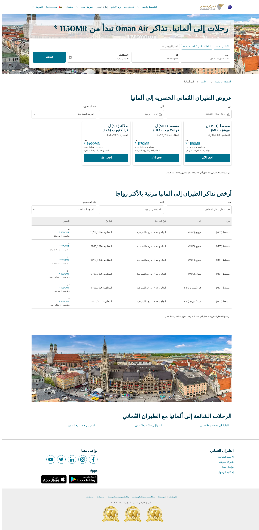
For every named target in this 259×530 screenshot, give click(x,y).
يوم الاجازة (113, 7)
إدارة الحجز (100, 7)
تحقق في (127, 7)
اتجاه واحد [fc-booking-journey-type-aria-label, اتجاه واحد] (222, 46)
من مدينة (98, 497)
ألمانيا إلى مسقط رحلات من (212, 425)
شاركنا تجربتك (224, 462)
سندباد (67, 7)
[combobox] (203, 59)
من (225, 55)
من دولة (87, 497)
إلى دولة (171, 497)
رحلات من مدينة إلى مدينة (141, 497)
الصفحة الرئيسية (221, 82)
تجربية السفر (81, 7)
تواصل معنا (226, 467)
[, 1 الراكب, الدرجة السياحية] (196, 47)
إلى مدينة (160, 497)
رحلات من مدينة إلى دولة (116, 497)
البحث (47, 57)
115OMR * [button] (68, 29)
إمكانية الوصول (224, 472)
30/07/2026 (121, 59)
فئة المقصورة (87, 106)
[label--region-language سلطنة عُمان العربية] (45, 7)
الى (174, 55)
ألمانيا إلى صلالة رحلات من (146, 425)
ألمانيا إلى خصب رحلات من (79, 425)
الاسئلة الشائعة (224, 457)
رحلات (202, 82)
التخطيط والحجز (144, 7)
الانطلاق (122, 55)
